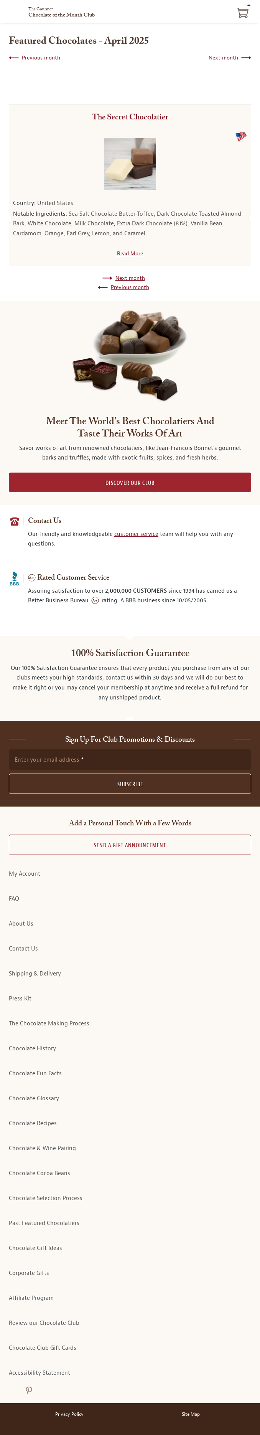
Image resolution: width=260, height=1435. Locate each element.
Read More (130, 253)
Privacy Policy (69, 1414)
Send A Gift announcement (130, 845)
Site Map (191, 1414)
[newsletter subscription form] (130, 759)
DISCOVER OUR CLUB (130, 483)
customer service (136, 534)
